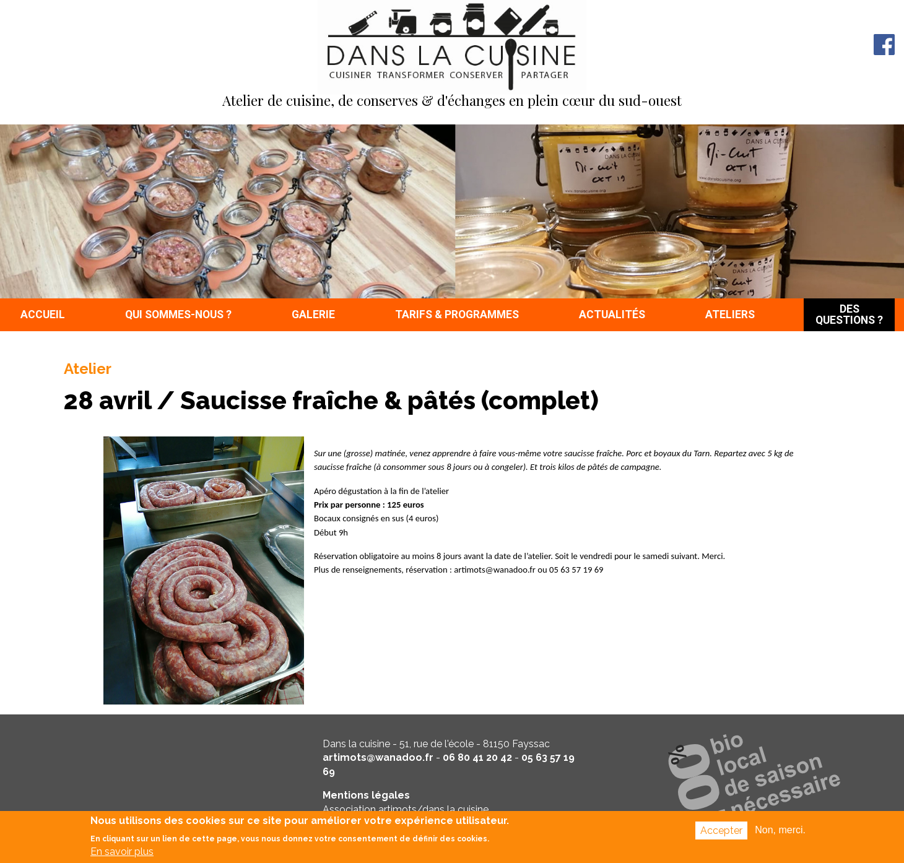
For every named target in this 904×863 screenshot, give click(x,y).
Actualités (612, 314)
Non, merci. (780, 832)
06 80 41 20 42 (477, 757)
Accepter (721, 833)
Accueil (42, 314)
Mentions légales (366, 795)
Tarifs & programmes (457, 314)
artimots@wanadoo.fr (378, 757)
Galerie (313, 314)
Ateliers (730, 314)
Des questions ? (849, 314)
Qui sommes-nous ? (178, 314)
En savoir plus (122, 854)
